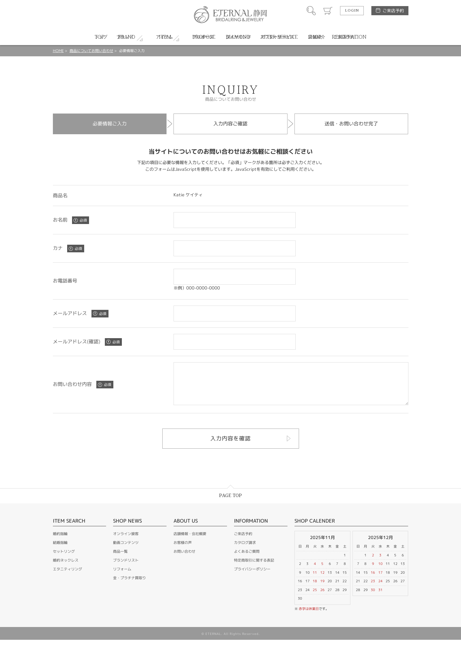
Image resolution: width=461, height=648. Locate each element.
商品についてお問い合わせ (91, 50)
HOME (58, 50)
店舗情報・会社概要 (190, 542)
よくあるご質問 (247, 559)
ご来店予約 (393, 10)
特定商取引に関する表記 (254, 568)
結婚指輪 (60, 550)
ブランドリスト (126, 568)
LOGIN (352, 10)
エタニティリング (67, 577)
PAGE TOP (230, 503)
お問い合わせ (184, 559)
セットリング (64, 559)
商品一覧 (120, 559)
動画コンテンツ (126, 550)
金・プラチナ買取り (129, 586)
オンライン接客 (126, 542)
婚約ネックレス (65, 568)
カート (327, 10)
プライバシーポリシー (252, 577)
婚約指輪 (60, 542)
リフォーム (122, 577)
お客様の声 (183, 550)
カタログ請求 (245, 550)
